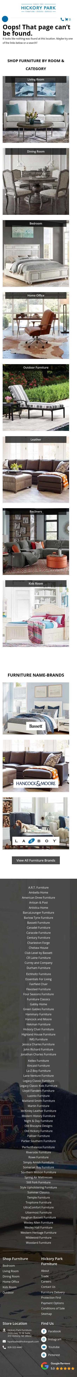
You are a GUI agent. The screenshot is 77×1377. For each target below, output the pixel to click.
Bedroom (9, 1265)
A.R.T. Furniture (38, 887)
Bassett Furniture (38, 922)
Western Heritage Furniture (38, 1232)
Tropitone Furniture (39, 1202)
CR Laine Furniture (38, 958)
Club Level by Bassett (38, 953)
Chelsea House (38, 947)
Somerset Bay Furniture (38, 1167)
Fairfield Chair (38, 984)
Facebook (54, 1331)
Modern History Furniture (38, 1116)
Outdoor (8, 1292)
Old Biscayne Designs (38, 1126)
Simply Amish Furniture (38, 1162)
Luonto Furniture (38, 1096)
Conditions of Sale (53, 1308)
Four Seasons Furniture (38, 994)
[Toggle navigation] (5, 19)
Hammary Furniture (38, 1014)
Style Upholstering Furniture (38, 1187)
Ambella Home (38, 892)
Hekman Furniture (38, 1024)
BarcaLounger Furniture (38, 912)
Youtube (54, 1347)
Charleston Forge (38, 943)
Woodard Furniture (38, 1242)
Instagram (54, 1339)
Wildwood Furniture (38, 1237)
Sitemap (46, 1314)
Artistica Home (38, 907)
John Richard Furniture (38, 1049)
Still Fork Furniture (38, 1182)
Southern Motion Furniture (38, 1172)
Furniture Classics (38, 999)
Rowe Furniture (38, 1157)
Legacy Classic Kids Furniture (38, 1086)
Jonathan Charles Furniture (38, 1054)
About (45, 1271)
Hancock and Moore (38, 1019)
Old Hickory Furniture (38, 1131)
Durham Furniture (38, 968)
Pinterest (54, 1355)
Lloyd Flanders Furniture (38, 1090)
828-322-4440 (15, 1347)
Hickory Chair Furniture (38, 1029)
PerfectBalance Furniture (38, 1147)
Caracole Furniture (38, 932)
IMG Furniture (38, 1039)
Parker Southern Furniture (38, 1141)
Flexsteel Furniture (38, 989)
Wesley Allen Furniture (38, 1222)
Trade (45, 1276)
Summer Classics (38, 1192)
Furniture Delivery (53, 1292)
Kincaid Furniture (38, 1065)
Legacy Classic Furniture (38, 1081)
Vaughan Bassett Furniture (38, 1217)
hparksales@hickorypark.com (23, 1341)
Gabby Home (38, 1004)
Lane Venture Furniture (38, 1075)
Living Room (11, 1271)
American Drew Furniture (38, 897)
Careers (46, 1281)
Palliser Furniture (38, 1136)
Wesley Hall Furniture (39, 1227)
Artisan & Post (38, 902)
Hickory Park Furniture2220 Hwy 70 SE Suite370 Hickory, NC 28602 (20, 1333)
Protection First (51, 1297)
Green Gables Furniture (38, 1009)
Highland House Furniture (39, 1034)
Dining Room (11, 1276)
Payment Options (52, 1303)
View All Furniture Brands (36, 860)
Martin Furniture (38, 1106)
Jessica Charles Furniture (39, 1044)
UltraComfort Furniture (38, 1207)
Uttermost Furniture (38, 1212)
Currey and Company (38, 962)
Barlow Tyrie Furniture (38, 917)
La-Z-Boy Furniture (38, 1071)
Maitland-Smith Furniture (38, 1101)
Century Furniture (38, 937)
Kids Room (10, 1287)
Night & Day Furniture (38, 1121)
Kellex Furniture (38, 1060)
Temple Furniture (38, 1197)
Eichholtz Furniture (38, 974)
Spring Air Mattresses (39, 1177)
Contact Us (48, 1287)
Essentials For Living (38, 979)
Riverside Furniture (38, 1152)
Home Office (11, 1281)
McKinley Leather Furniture (38, 1111)
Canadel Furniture (38, 927)
